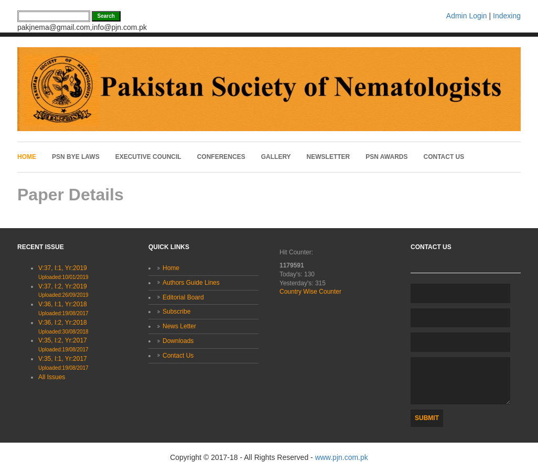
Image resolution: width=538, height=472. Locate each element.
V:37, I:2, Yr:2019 (63, 290)
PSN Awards (386, 156)
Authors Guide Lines (191, 282)
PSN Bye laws (76, 156)
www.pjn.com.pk (341, 457)
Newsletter (328, 156)
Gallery (276, 156)
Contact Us (444, 156)
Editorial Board (183, 297)
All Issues (51, 377)
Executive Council (148, 156)
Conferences (221, 156)
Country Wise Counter (310, 291)
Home (26, 156)
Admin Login (466, 16)
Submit (427, 418)
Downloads (178, 341)
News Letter (179, 326)
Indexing (507, 16)
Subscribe (176, 311)
